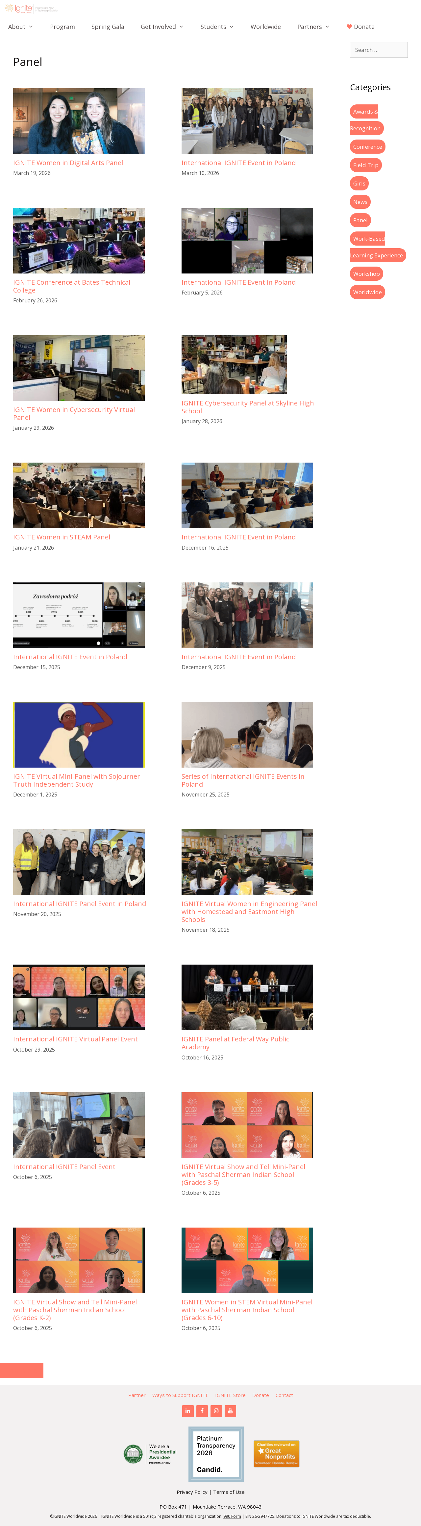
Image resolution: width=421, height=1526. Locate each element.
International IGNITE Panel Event (64, 1166)
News (360, 202)
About (25, 26)
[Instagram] (216, 1411)
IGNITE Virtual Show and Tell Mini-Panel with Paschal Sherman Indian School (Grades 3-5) (243, 1174)
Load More (22, 1370)
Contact (284, 1395)
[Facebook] (202, 1411)
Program (62, 27)
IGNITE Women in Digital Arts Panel (68, 162)
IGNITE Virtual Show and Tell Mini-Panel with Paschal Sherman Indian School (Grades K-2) (75, 1309)
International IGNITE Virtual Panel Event (75, 1039)
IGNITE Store (230, 1395)
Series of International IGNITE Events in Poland (243, 780)
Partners (317, 26)
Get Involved (166, 26)
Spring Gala (107, 27)
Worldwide (266, 27)
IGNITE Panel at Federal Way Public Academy (235, 1043)
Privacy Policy (192, 1492)
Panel (360, 220)
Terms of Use (229, 1492)
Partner (137, 1395)
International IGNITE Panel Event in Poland (79, 903)
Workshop (366, 273)
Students (221, 26)
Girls (359, 183)
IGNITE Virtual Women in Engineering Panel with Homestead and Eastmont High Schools (249, 911)
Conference (367, 146)
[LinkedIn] (188, 1411)
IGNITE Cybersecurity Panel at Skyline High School (248, 407)
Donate (260, 1395)
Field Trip (366, 165)
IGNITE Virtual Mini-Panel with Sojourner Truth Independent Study (76, 780)
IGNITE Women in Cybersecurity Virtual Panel (74, 413)
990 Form (232, 1516)
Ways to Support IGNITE (180, 1395)
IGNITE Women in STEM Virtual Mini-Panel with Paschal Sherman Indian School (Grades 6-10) (247, 1309)
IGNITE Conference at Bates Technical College (71, 286)
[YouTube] (230, 1411)
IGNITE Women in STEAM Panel (61, 537)
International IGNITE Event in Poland (239, 162)
